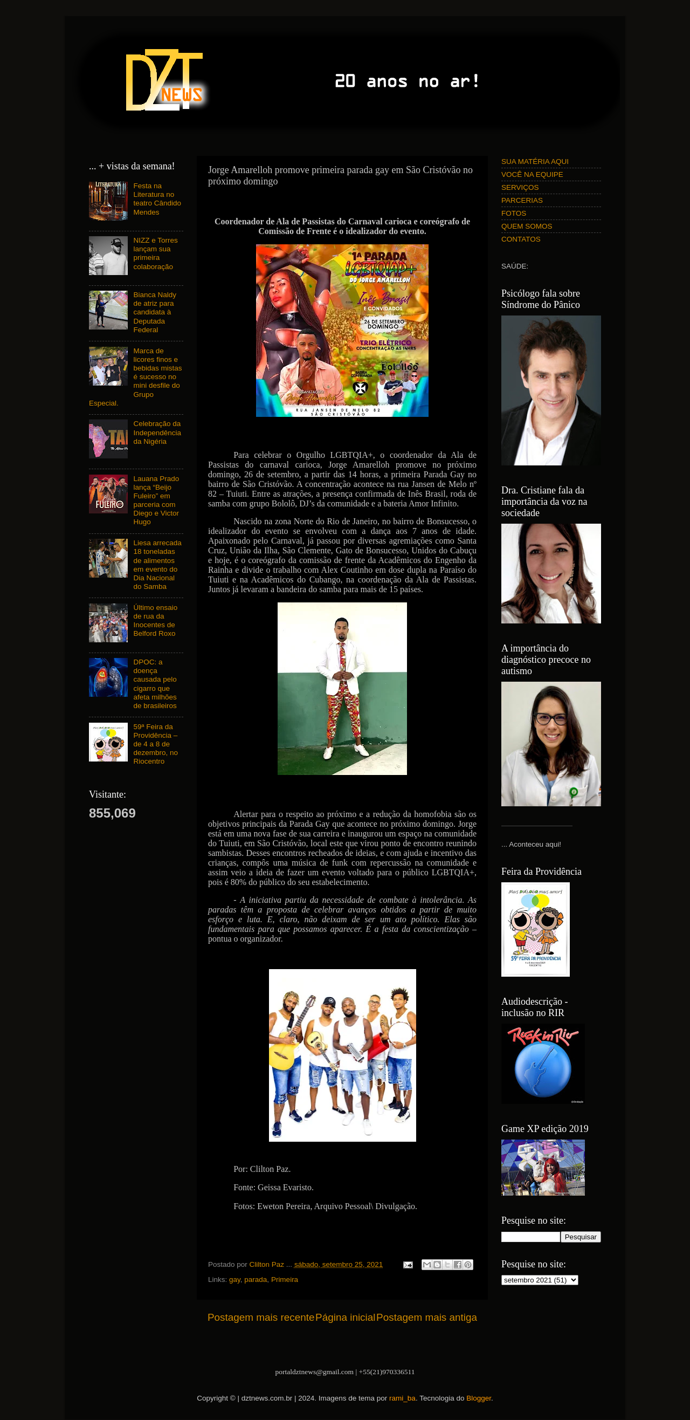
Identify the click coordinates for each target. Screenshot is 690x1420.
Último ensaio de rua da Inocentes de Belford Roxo (155, 620)
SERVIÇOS (520, 187)
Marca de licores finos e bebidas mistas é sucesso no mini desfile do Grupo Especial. (135, 377)
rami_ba (402, 1398)
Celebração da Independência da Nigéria (157, 432)
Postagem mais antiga (426, 1317)
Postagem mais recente (261, 1317)
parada (255, 1279)
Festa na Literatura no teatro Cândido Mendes (157, 199)
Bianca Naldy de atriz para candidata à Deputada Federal (154, 312)
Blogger (478, 1398)
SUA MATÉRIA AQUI (535, 161)
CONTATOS (521, 239)
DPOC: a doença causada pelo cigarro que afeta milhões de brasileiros (154, 684)
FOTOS (513, 213)
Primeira (284, 1279)
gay (234, 1279)
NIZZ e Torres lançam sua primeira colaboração (155, 253)
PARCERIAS (522, 200)
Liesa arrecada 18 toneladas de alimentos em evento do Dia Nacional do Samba (157, 565)
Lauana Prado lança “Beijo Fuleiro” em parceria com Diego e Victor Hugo (156, 500)
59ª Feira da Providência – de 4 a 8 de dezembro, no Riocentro (155, 744)
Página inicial (345, 1317)
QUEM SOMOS (527, 226)
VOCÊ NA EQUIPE (532, 174)
